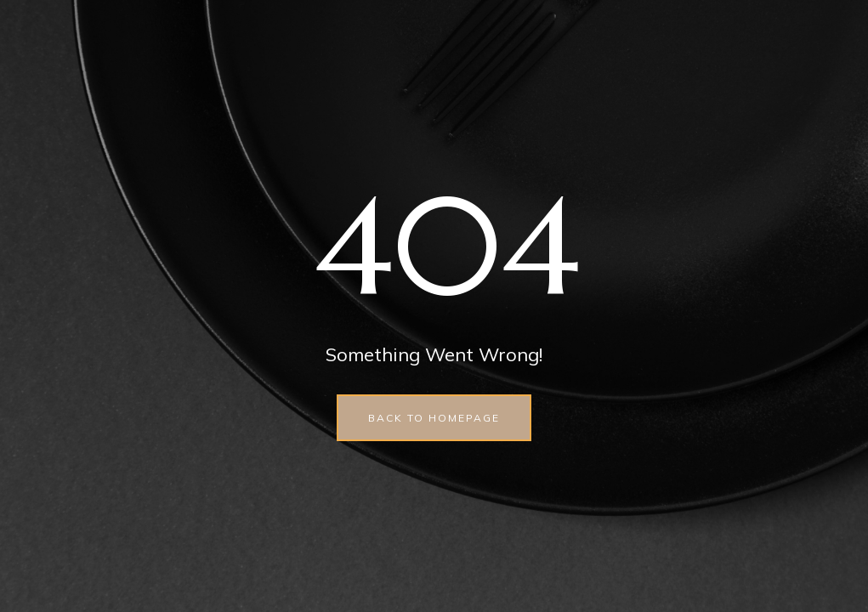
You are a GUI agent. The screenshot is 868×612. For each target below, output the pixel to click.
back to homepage (434, 417)
